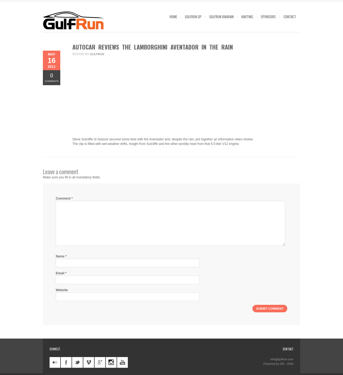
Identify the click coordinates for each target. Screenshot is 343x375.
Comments (51, 77)
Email (61, 273)
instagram (111, 362)
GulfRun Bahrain (221, 16)
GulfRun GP (193, 16)
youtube (122, 362)
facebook (66, 362)
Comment (64, 198)
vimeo (88, 362)
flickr (55, 362)
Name (61, 256)
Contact (290, 16)
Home (173, 16)
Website (62, 290)
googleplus (100, 362)
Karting (247, 16)
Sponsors (268, 16)
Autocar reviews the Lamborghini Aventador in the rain (152, 47)
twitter (77, 362)
